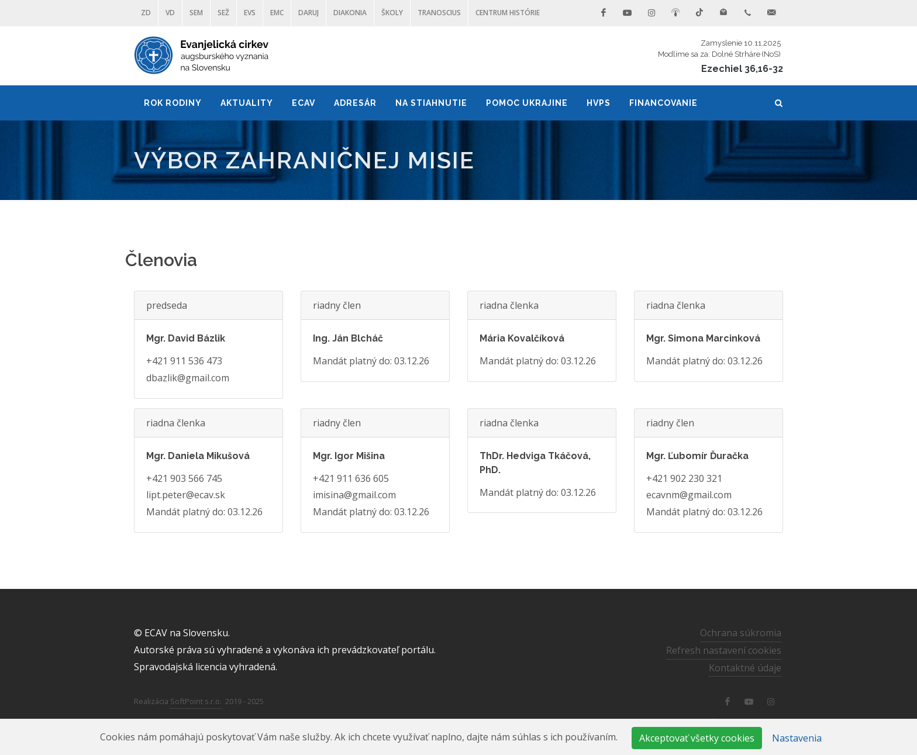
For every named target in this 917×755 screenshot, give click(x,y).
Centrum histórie (507, 13)
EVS (250, 13)
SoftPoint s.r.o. (196, 701)
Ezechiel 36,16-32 (742, 68)
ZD (146, 13)
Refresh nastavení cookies (723, 650)
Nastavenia (797, 738)
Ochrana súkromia (740, 632)
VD (170, 13)
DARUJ (308, 13)
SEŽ (223, 13)
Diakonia (350, 13)
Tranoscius (439, 13)
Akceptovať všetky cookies (696, 738)
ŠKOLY (392, 13)
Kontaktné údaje (745, 667)
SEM (196, 13)
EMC (277, 13)
